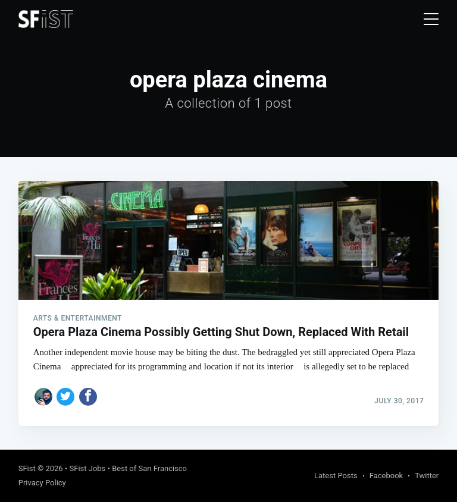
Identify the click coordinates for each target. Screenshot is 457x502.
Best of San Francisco (149, 468)
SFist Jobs (87, 468)
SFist (27, 468)
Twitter (427, 475)
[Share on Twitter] (65, 397)
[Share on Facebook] (88, 397)
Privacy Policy (42, 482)
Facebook (386, 475)
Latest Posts (336, 475)
